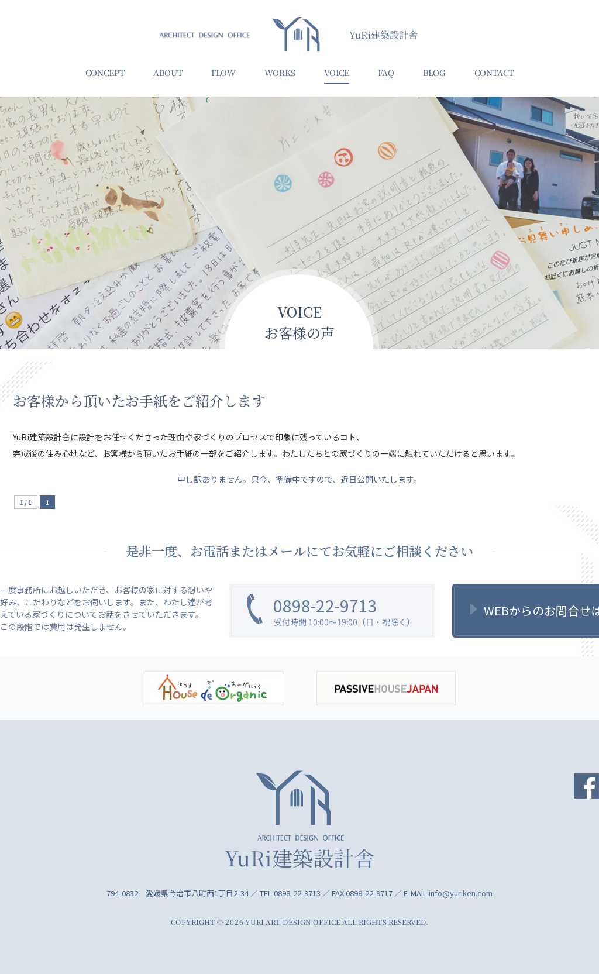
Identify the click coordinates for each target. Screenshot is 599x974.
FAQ (386, 72)
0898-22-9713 (325, 605)
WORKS (279, 72)
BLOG (434, 72)
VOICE (336, 72)
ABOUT (168, 72)
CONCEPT (105, 72)
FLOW (223, 72)
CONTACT (494, 72)
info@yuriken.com (461, 893)
